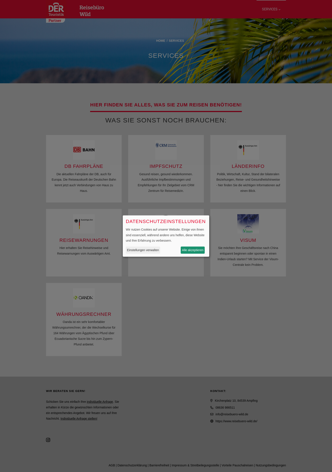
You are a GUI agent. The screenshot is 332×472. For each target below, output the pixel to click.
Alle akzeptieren (193, 250)
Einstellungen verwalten (143, 250)
